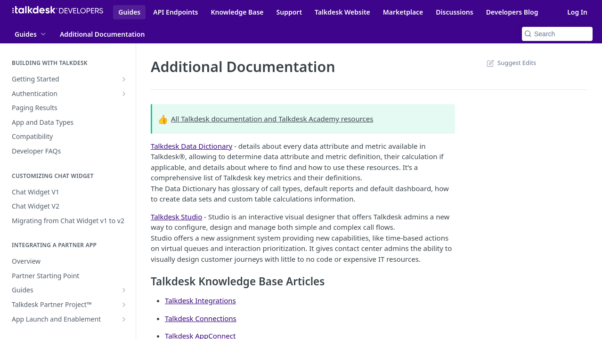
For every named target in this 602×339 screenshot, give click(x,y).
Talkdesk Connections (200, 318)
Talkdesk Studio (176, 216)
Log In (577, 12)
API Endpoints (175, 12)
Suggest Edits (510, 62)
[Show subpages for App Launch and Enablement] (124, 319)
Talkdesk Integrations (200, 300)
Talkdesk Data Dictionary (191, 146)
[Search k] (557, 34)
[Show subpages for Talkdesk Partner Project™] (124, 304)
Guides (129, 12)
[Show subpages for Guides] (124, 290)
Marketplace (403, 12)
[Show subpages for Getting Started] (124, 79)
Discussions (454, 12)
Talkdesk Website (342, 12)
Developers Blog (512, 12)
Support (289, 12)
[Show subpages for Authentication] (124, 93)
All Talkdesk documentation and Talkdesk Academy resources (272, 118)
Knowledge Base (237, 12)
